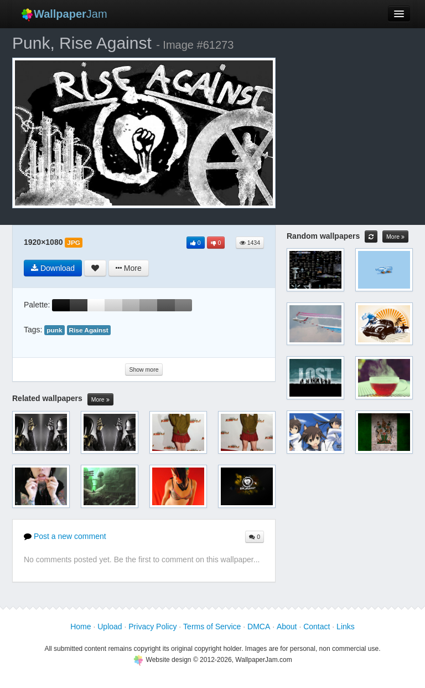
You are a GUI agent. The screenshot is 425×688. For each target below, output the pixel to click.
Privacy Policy (152, 626)
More (100, 399)
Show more (143, 369)
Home (80, 626)
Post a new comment (65, 536)
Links (345, 626)
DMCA (258, 626)
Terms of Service (212, 626)
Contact (316, 626)
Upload (109, 626)
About (287, 626)
